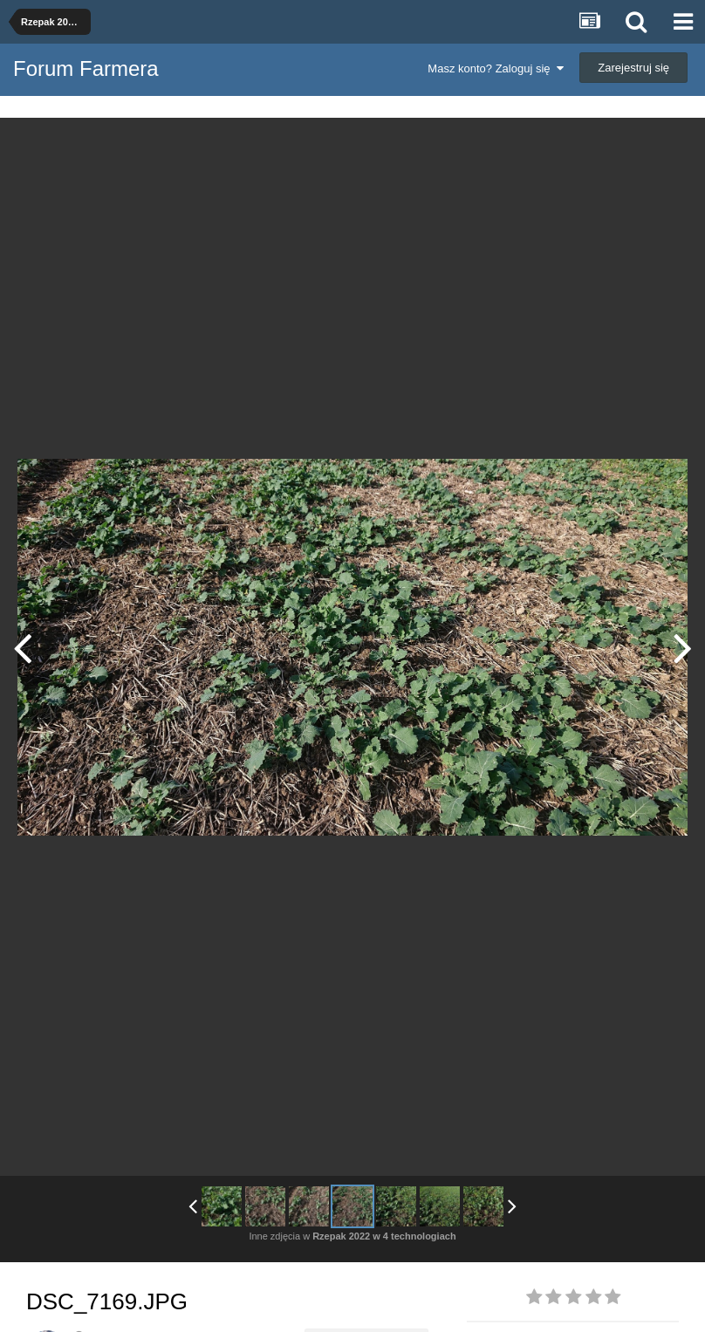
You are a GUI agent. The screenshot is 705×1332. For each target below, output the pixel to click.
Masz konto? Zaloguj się (495, 68)
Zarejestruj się (633, 67)
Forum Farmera (86, 68)
